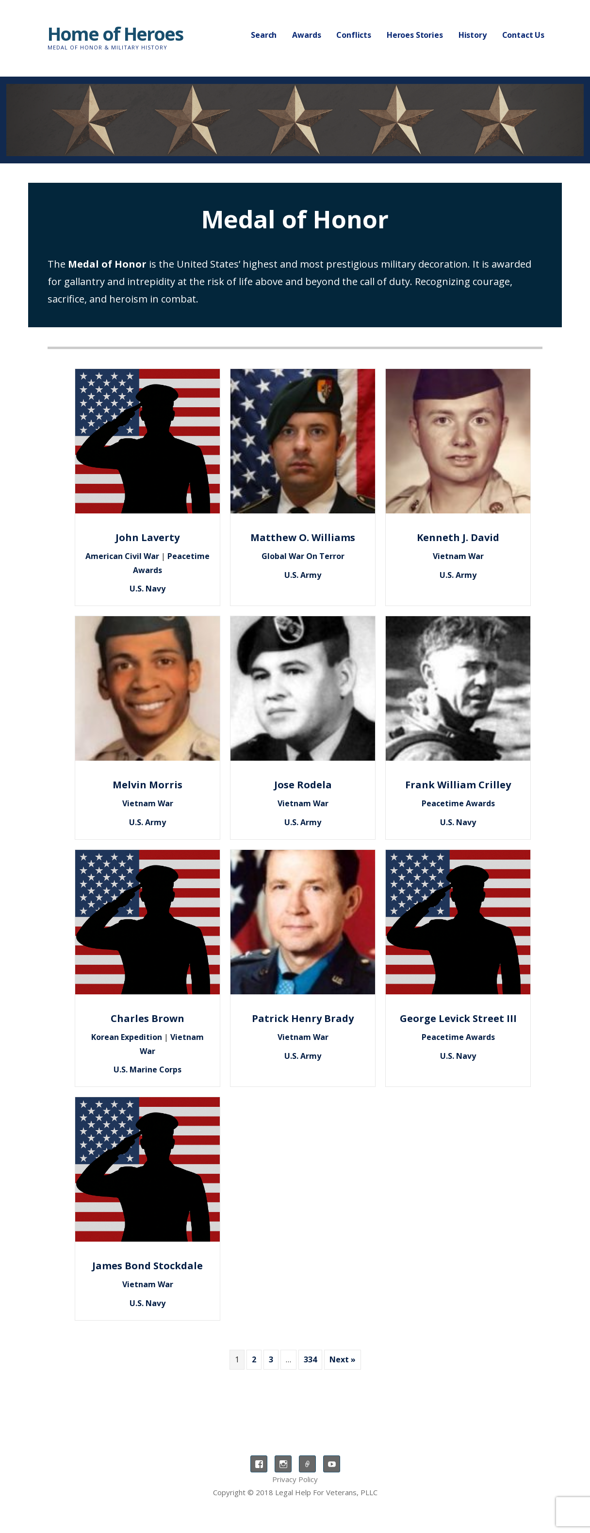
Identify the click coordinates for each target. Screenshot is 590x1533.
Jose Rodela (303, 784)
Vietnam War (458, 556)
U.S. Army (302, 575)
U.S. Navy (147, 588)
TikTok (307, 1463)
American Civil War (122, 556)
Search (264, 35)
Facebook (258, 1463)
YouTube (331, 1463)
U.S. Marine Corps (147, 1069)
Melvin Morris (147, 784)
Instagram (283, 1463)
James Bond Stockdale (147, 1265)
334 (310, 1359)
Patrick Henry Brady (303, 1018)
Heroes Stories (415, 35)
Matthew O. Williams (302, 537)
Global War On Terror (303, 556)
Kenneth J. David (458, 537)
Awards (306, 35)
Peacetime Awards (458, 803)
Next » (342, 1359)
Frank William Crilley (458, 784)
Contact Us (523, 35)
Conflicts (353, 35)
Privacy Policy (295, 1479)
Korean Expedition (126, 1037)
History (473, 35)
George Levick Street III (458, 1018)
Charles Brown (147, 1018)
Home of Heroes (115, 33)
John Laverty (147, 537)
